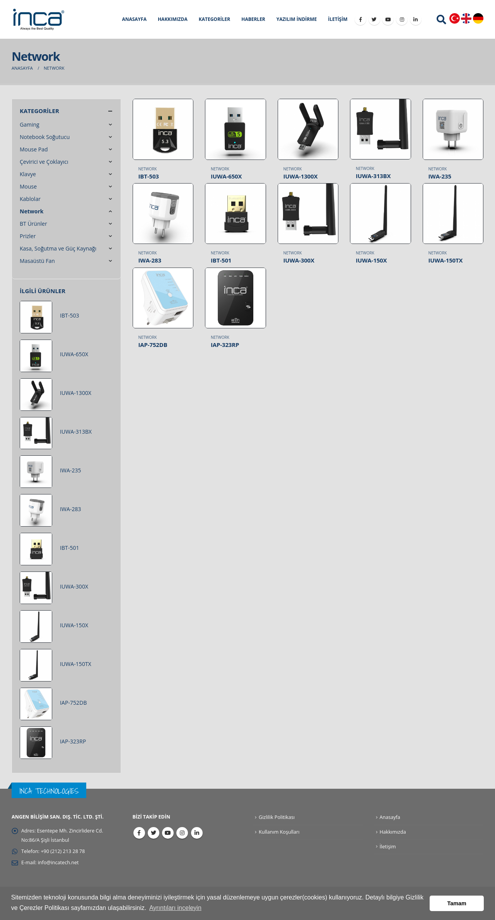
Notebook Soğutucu (45, 137)
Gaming (29, 124)
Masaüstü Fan (37, 260)
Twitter (153, 833)
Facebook (139, 833)
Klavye (28, 174)
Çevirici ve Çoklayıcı (44, 161)
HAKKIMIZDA (173, 19)
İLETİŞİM (337, 19)
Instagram (182, 833)
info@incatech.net (58, 862)
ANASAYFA (134, 19)
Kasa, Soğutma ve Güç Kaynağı (58, 248)
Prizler (28, 236)
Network (147, 169)
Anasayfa (390, 817)
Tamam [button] (456, 903)
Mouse (28, 186)
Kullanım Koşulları (279, 832)
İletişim (388, 846)
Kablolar (30, 199)
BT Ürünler (33, 223)
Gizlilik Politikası (277, 817)
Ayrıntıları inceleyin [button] (175, 908)
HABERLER (253, 19)
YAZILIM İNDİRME (297, 19)
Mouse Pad (34, 149)
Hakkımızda (393, 832)
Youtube (168, 833)
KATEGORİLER (214, 19)
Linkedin (197, 833)
